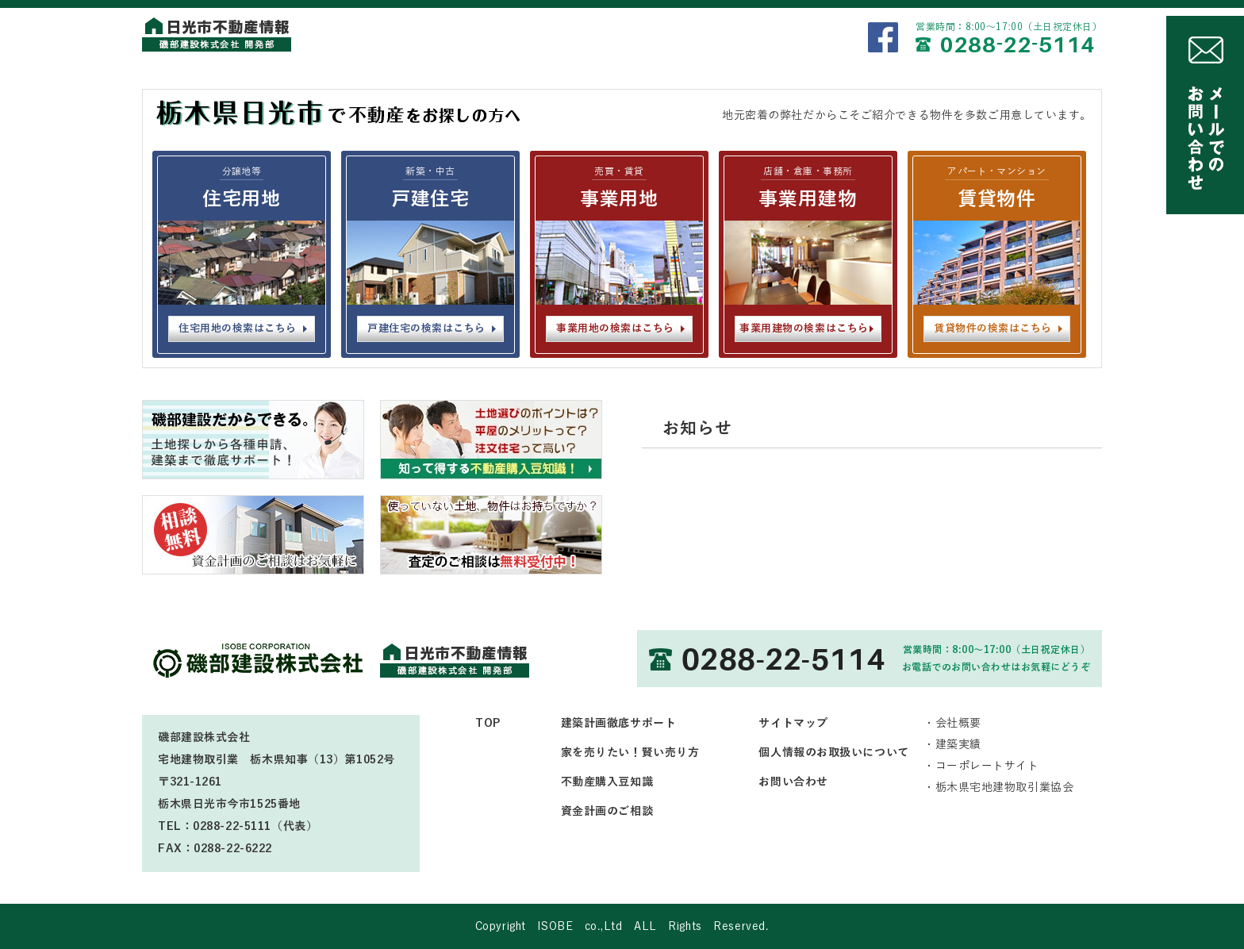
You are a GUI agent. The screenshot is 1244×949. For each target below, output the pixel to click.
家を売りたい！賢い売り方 (630, 753)
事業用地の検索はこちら (615, 328)
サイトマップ (792, 723)
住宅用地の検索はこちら (238, 328)
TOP (488, 723)
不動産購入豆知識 (607, 782)
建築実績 (958, 745)
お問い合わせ (792, 782)
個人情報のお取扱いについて (833, 753)
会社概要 (958, 723)
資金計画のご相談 (607, 811)
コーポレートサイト (987, 766)
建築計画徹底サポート (619, 723)
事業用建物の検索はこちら (803, 328)
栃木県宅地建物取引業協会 (1004, 787)
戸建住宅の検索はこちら (426, 328)
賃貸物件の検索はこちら (993, 328)
